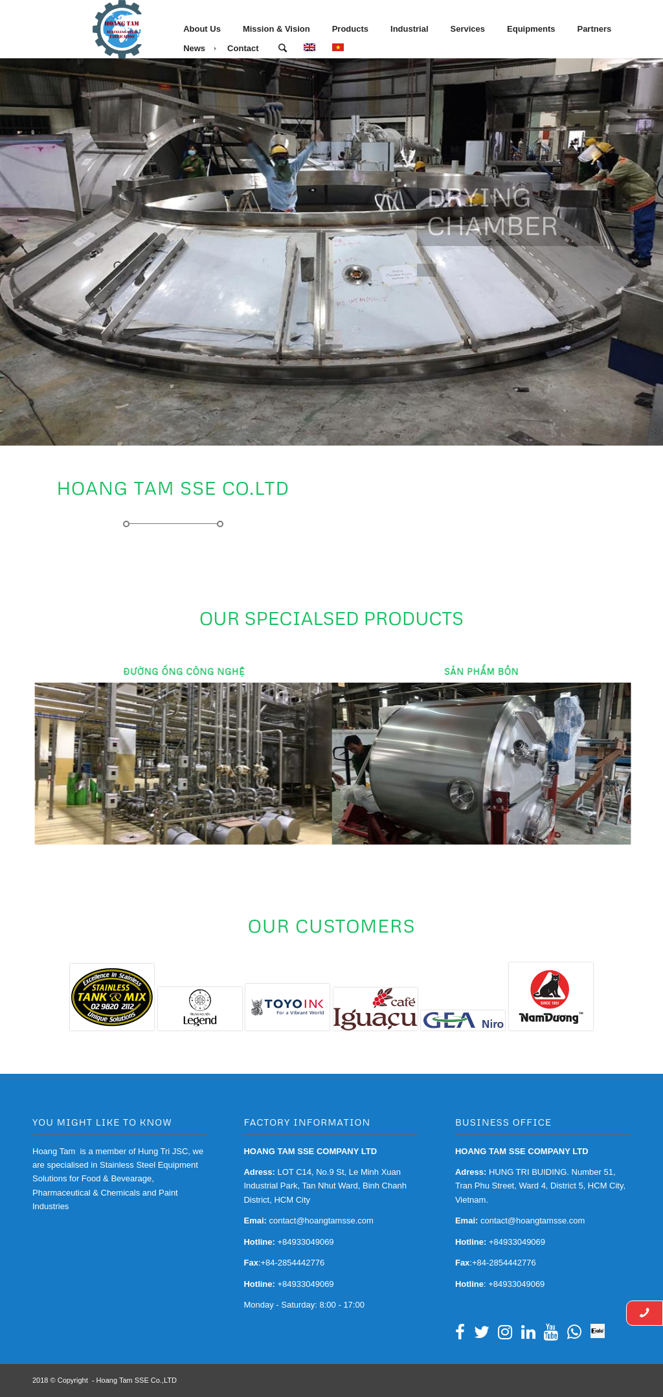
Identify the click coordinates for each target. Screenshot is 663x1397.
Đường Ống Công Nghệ (177, 671)
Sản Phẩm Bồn (467, 671)
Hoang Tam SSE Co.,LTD (136, 1380)
